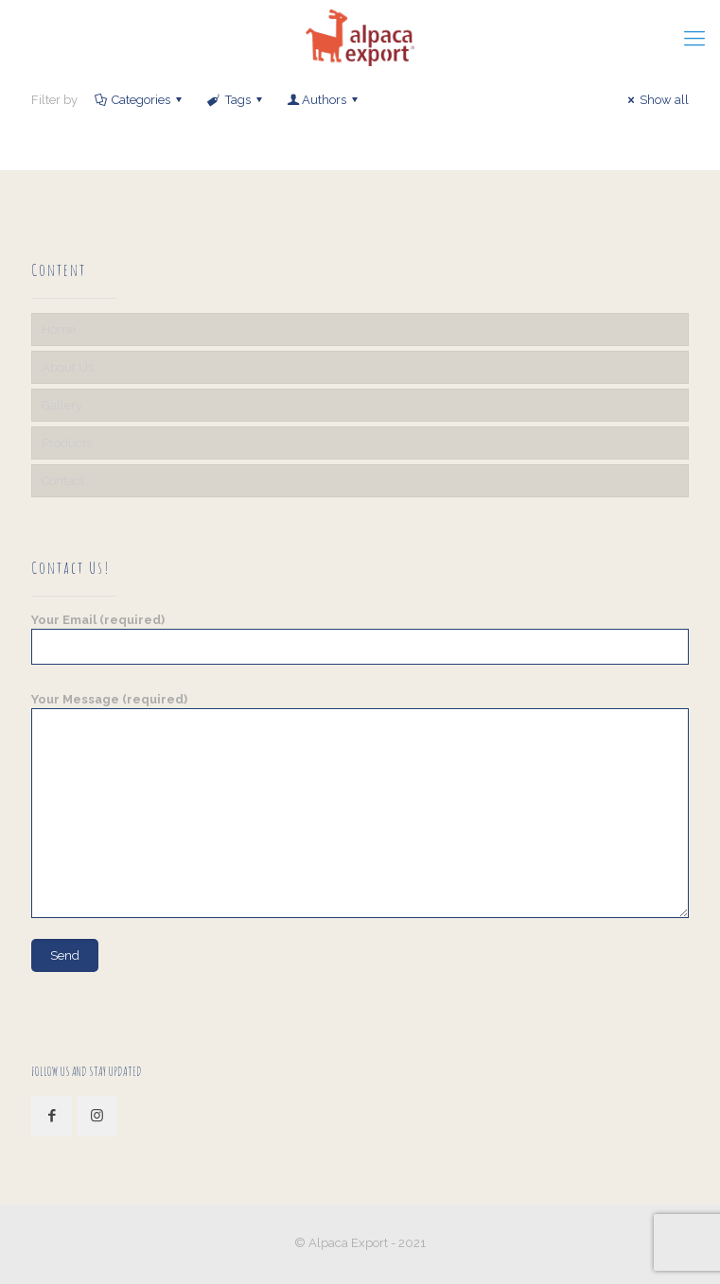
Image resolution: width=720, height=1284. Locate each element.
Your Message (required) (360, 805)
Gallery (62, 405)
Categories (139, 100)
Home (59, 329)
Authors (324, 100)
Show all (656, 100)
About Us (68, 367)
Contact (63, 481)
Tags (235, 100)
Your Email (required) (360, 639)
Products (67, 443)
